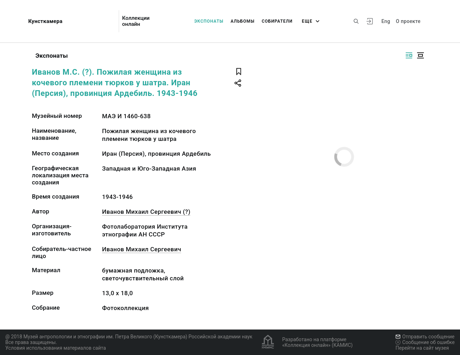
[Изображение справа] (409, 55)
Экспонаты (209, 21)
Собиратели (277, 21)
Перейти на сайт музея (422, 348)
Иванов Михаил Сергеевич (141, 249)
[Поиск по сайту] (356, 21)
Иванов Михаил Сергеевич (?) (146, 211)
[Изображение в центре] (420, 55)
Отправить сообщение (425, 336)
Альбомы (243, 21)
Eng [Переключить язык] (385, 21)
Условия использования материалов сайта (55, 348)
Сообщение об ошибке (425, 342)
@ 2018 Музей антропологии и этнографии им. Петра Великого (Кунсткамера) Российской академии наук (128, 336)
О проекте (408, 21)
